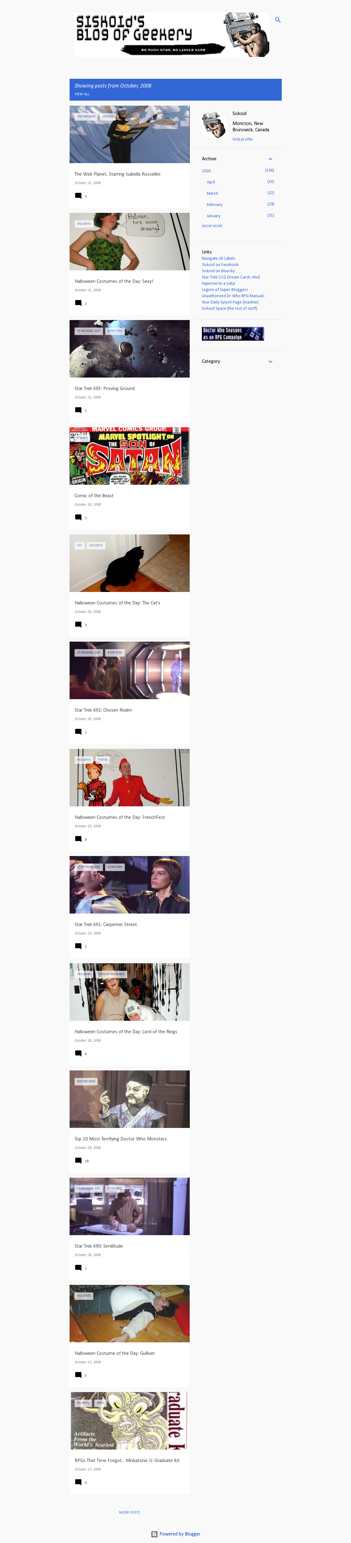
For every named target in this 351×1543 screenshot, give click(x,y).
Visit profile (242, 139)
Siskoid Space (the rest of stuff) (229, 308)
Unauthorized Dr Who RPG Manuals (233, 296)
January (213, 216)
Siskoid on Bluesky (218, 271)
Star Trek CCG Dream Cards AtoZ (231, 277)
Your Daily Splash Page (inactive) (230, 302)
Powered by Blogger (175, 1534)
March (212, 193)
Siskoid (239, 113)
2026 (206, 171)
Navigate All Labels (218, 258)
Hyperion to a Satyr (219, 283)
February (214, 205)
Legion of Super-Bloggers (225, 290)
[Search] (278, 20)
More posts (129, 1513)
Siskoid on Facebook (220, 265)
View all (82, 94)
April (211, 182)
